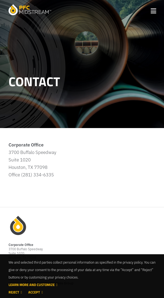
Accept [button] (34, 292)
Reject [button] (14, 292)
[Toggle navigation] (152, 10)
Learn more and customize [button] (32, 284)
